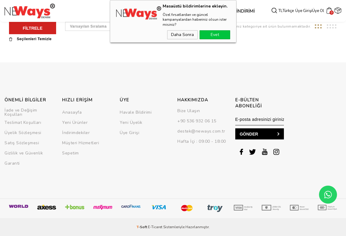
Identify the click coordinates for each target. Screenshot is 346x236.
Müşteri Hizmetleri (80, 143)
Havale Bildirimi (136, 112)
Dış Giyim (116, 11)
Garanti (12, 163)
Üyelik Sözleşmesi (23, 133)
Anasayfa (72, 112)
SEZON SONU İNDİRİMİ (215, 11)
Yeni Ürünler (75, 122)
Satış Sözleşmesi (22, 143)
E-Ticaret (155, 227)
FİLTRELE (33, 28)
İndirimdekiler (76, 133)
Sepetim (70, 153)
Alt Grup (163, 11)
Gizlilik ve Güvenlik (24, 153)
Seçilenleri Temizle (30, 39)
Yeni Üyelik (131, 122)
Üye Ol (319, 11)
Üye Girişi (304, 11)
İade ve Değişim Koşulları (21, 112)
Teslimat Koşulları (23, 122)
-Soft (142, 227)
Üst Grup (139, 11)
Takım (182, 11)
